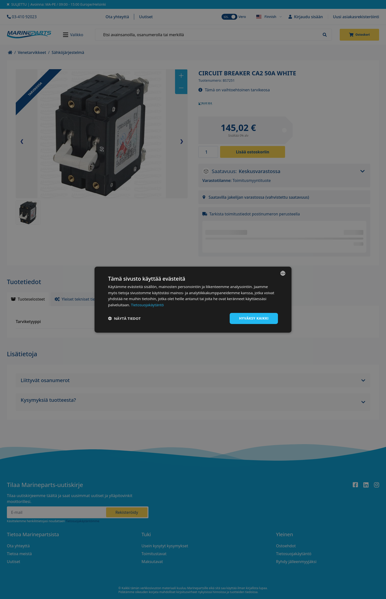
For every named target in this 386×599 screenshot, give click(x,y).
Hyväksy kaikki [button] (254, 318)
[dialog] (193, 299)
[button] (124, 318)
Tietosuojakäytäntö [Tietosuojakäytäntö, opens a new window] (147, 304)
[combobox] (282, 273)
